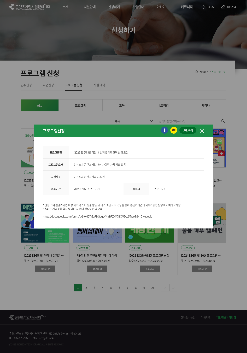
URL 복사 (188, 130)
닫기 (202, 131)
